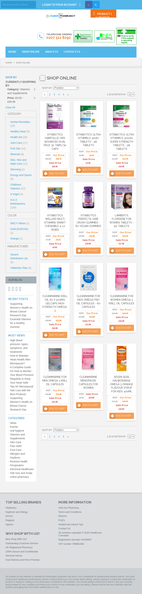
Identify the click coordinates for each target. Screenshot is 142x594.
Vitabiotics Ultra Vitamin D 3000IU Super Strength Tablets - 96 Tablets (121, 141)
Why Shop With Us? (16, 539)
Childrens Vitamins (17, 186)
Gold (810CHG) (19, 231)
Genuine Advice (14, 555)
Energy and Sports (21, 177)
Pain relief (15, 446)
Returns (62, 516)
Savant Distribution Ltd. (19, 258)
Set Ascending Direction (82, 88)
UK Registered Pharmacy (19, 547)
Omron (9, 516)
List (132, 88)
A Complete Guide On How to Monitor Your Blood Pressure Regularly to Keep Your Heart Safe (22, 375)
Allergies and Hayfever (17, 455)
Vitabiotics (11, 507)
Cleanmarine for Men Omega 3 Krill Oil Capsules (55, 380)
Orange (16, 238)
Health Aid (18, 137)
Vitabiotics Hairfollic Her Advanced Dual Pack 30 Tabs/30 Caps (55, 141)
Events (14, 426)
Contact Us (64, 528)
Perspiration (17, 465)
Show (122, 94)
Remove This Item (34, 89)
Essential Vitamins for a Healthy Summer (20, 323)
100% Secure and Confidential (22, 551)
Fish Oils (18, 148)
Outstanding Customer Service (22, 543)
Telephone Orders (59, 36)
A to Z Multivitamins (17, 203)
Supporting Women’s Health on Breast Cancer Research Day (21, 309)
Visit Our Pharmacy (68, 507)
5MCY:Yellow (19, 223)
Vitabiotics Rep (20, 267)
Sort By (47, 88)
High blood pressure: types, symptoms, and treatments (19, 346)
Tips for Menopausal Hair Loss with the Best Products (21, 390)
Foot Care (15, 449)
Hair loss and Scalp (21, 473)
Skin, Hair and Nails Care (19, 161)
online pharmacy (19, 476)
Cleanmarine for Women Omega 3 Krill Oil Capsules (121, 300)
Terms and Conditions (70, 512)
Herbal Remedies (20, 123)
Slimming (17, 169)
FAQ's (61, 520)
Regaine (10, 520)
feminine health (19, 461)
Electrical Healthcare (22, 469)
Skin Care (15, 442)
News (13, 422)
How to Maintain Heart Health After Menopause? (20, 359)
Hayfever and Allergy (17, 512)
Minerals (17, 154)
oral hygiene (17, 430)
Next (68, 94)
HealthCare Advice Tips (70, 524)
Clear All (10, 107)
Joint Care (18, 142)
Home (9, 62)
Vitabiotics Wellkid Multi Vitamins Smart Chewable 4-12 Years (55, 222)
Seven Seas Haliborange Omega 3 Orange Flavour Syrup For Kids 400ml (121, 384)
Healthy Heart (20, 131)
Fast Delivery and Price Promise (23, 559)
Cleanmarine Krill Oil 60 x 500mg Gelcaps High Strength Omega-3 (55, 303)
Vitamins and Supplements (17, 436)
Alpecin (9, 524)
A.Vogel (16, 194)
